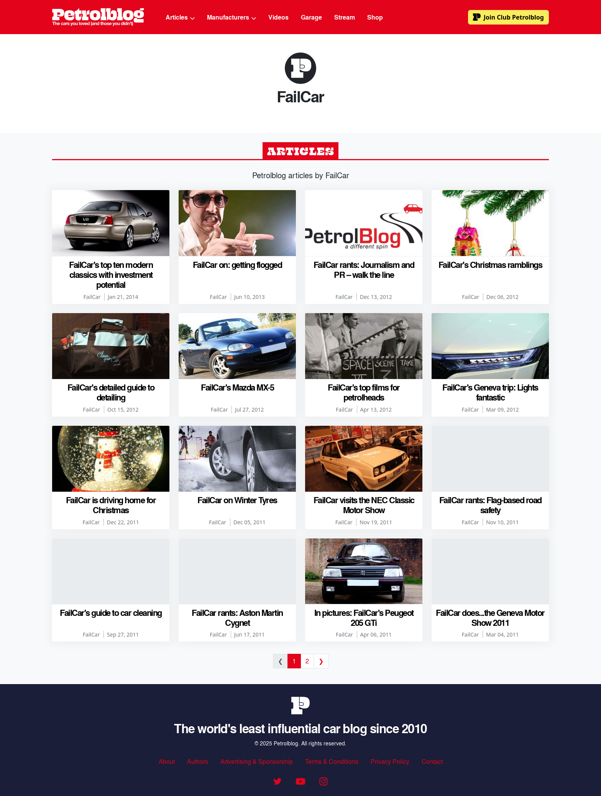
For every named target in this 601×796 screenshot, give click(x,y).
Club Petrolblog (508, 17)
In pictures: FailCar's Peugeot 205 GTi (364, 617)
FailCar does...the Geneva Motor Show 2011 (490, 617)
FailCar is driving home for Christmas (111, 505)
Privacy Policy (390, 761)
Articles (180, 17)
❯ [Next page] (321, 660)
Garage (311, 17)
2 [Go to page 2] (307, 660)
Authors (197, 761)
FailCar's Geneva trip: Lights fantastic (490, 392)
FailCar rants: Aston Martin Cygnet (237, 617)
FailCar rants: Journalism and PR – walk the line (364, 269)
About (167, 761)
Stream (344, 17)
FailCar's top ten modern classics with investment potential (111, 274)
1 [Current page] (294, 660)
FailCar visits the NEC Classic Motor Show (364, 505)
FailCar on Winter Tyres (237, 500)
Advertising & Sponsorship (256, 761)
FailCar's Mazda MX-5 (237, 387)
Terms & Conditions (331, 761)
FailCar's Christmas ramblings (490, 264)
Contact (432, 761)
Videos (278, 17)
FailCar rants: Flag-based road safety (490, 505)
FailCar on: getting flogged (237, 264)
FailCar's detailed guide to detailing (110, 392)
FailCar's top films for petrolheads (364, 392)
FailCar (92, 296)
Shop (375, 17)
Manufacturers (231, 17)
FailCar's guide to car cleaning (111, 612)
